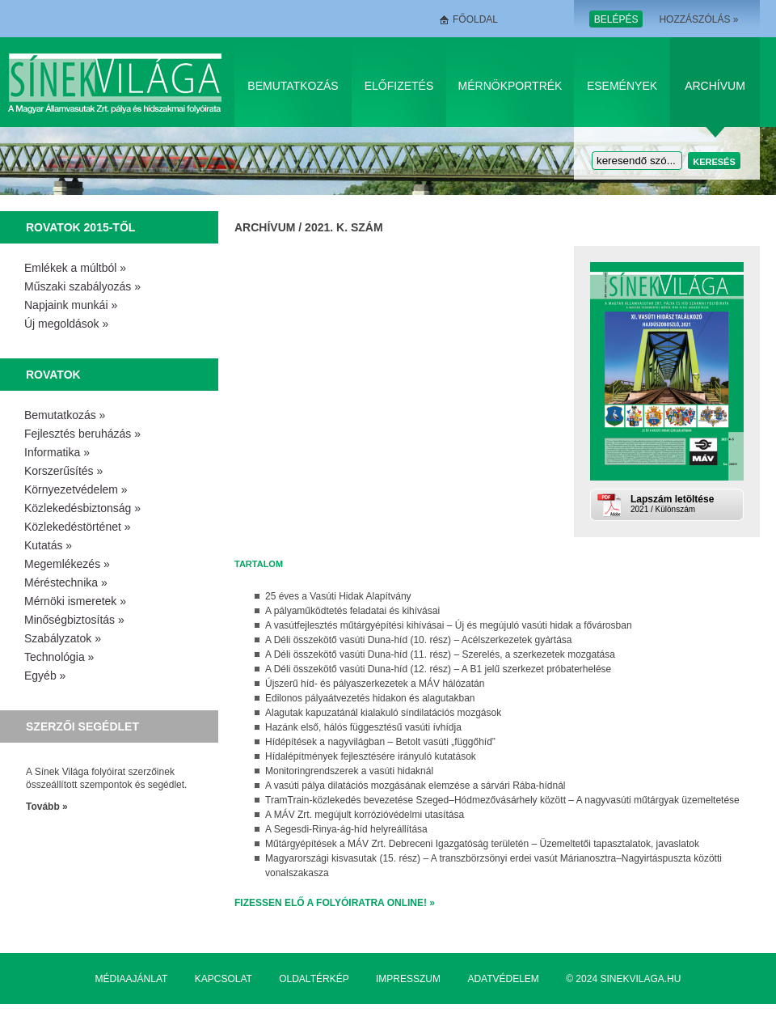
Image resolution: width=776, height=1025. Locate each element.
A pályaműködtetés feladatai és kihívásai (352, 610)
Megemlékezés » (67, 563)
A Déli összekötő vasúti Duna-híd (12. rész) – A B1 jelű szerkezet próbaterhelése (438, 669)
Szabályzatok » (62, 638)
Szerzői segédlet (82, 726)
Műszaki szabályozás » (82, 286)
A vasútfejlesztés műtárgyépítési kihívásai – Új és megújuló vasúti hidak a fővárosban (448, 625)
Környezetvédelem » (76, 489)
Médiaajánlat (131, 979)
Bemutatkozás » (64, 415)
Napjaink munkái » (70, 305)
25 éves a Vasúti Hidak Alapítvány (338, 596)
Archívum (715, 85)
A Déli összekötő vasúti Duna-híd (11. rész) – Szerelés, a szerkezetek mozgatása (440, 654)
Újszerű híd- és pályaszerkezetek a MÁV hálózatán (374, 683)
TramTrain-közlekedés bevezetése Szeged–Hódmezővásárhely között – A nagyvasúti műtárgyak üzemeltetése (502, 800)
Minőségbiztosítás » (74, 619)
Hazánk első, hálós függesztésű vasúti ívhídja (363, 727)
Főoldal (475, 19)
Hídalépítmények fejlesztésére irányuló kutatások (370, 756)
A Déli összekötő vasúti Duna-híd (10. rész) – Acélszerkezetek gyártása (418, 640)
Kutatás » (48, 545)
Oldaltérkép (313, 979)
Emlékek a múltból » (75, 267)
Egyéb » (44, 675)
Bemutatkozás (292, 85)
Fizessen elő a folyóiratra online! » (334, 903)
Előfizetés (399, 85)
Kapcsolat (223, 979)
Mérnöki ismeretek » (75, 601)
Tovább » (47, 806)
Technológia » (59, 656)
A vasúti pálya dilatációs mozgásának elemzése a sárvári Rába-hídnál (415, 785)
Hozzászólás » (698, 19)
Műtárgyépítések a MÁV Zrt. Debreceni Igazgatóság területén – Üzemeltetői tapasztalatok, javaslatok (482, 843)
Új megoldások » (66, 323)
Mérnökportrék (510, 85)
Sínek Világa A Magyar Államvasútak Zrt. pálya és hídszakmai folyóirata (117, 82)
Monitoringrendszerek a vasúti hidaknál (349, 771)
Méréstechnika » (66, 582)
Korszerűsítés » (63, 470)
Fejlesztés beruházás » (82, 433)
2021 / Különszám (685, 503)
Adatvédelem (502, 979)
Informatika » (57, 452)
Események (622, 85)
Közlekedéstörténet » (77, 526)
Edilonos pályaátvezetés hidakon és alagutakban (370, 698)
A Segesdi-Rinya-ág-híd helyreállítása (346, 829)
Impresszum (408, 979)
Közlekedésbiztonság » (82, 508)
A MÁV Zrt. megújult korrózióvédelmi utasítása (364, 814)
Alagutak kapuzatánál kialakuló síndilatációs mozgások (383, 712)
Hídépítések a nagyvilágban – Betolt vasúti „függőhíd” (380, 742)
